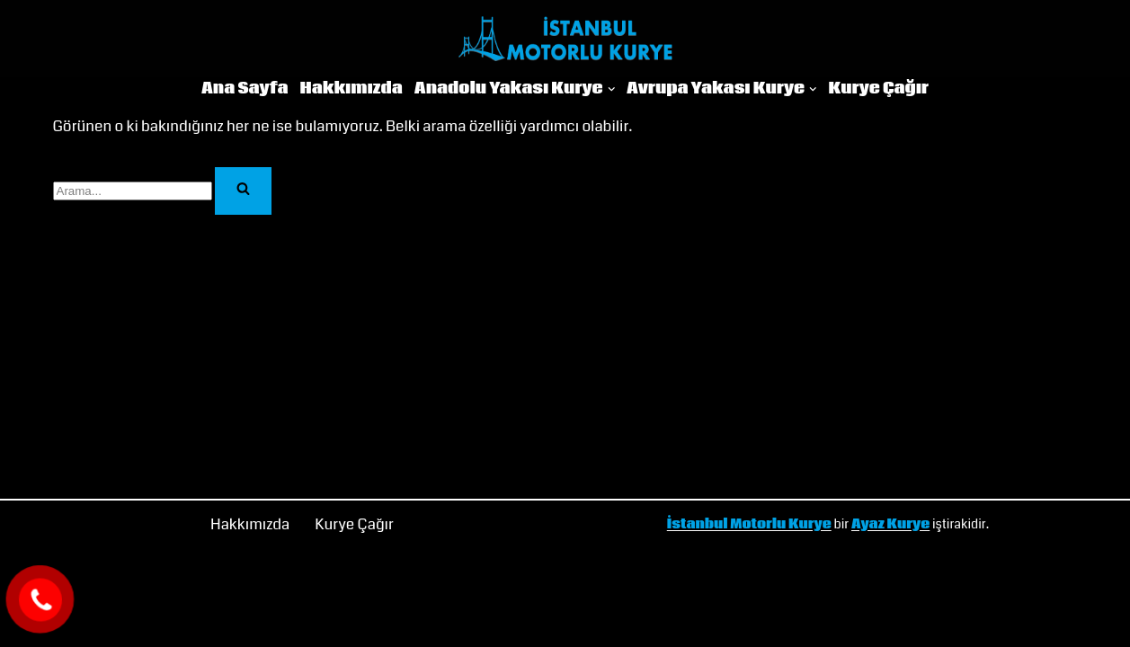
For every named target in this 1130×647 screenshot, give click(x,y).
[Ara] (132, 191)
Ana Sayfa (245, 88)
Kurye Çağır (878, 88)
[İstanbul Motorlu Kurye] (565, 38)
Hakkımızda (351, 88)
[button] (612, 89)
